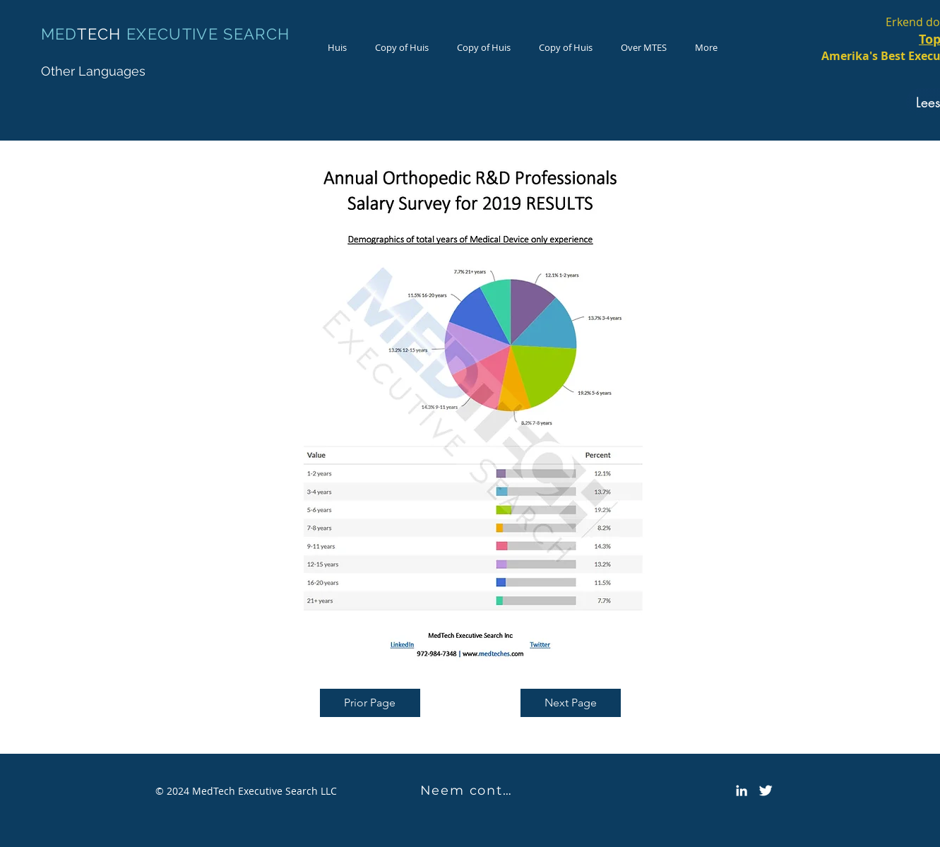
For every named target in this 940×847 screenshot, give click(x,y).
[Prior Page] (370, 703)
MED (59, 34)
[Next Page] (570, 703)
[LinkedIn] (741, 790)
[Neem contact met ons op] (470, 790)
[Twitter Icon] (765, 790)
